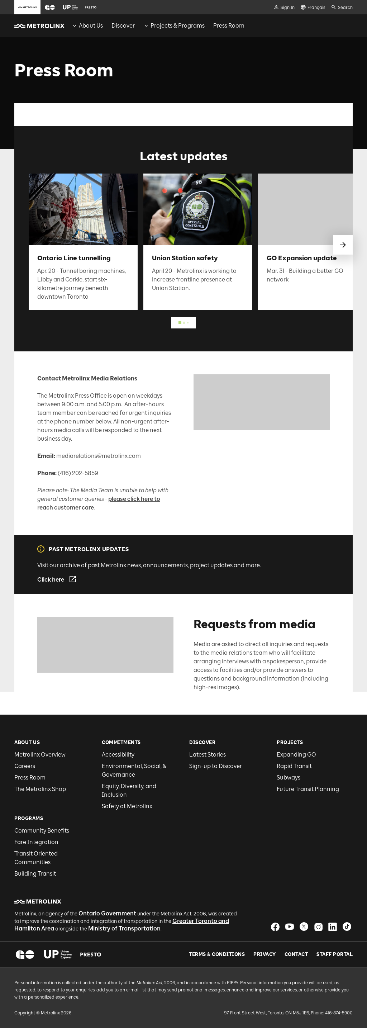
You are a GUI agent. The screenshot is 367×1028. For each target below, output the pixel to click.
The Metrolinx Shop (40, 789)
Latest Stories (207, 754)
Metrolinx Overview (40, 754)
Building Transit (35, 873)
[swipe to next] (343, 245)
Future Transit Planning (308, 789)
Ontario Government (107, 913)
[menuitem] (87, 25)
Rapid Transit (294, 766)
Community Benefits (41, 830)
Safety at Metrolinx (127, 806)
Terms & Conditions (217, 954)
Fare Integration (36, 842)
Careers (24, 766)
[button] (50, 7)
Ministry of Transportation (124, 928)
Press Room (30, 777)
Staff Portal (334, 954)
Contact (296, 954)
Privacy (264, 954)
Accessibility (118, 754)
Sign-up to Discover (215, 766)
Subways (288, 777)
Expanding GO (296, 754)
